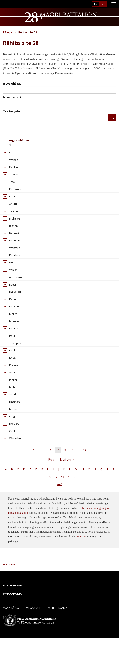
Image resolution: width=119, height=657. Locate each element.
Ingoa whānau (12, 83)
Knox (8, 377)
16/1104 (75, 266)
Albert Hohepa (37, 178)
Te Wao (9, 178)
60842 (74, 193)
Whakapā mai (12, 612)
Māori (102, 4)
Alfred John (35, 450)
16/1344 (75, 215)
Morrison (10, 332)
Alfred (32, 377)
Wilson (9, 273)
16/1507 (75, 362)
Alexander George (34, 323)
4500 (98, 428)
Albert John (35, 185)
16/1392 (75, 207)
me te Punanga (57, 627)
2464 (98, 303)
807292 (100, 384)
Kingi (8, 435)
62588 (99, 200)
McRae (9, 428)
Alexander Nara (38, 332)
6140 (98, 164)
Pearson (10, 244)
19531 (74, 399)
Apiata (9, 391)
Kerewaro (11, 193)
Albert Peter (35, 222)
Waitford (10, 251)
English (95, 4)
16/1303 (75, 321)
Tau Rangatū (11, 111)
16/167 (74, 156)
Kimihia (112, 117)
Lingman (10, 421)
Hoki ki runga (10, 583)
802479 (100, 185)
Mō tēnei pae (12, 604)
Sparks (9, 413)
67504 (99, 273)
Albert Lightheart (38, 193)
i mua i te (81, 555)
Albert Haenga (37, 164)
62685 (99, 244)
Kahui (8, 303)
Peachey (10, 259)
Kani (7, 200)
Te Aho (9, 215)
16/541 (74, 251)
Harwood (10, 295)
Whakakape (33, 627)
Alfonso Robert (37, 369)
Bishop (9, 230)
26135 (99, 351)
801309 (100, 369)
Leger (8, 288)
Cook (8, 369)
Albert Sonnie (36, 230)
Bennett (10, 237)
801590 (100, 391)
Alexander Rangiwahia (35, 342)
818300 (100, 295)
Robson (9, 310)
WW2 (56, 164)
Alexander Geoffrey (34, 312)
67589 (99, 178)
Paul (7, 351)
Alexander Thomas (34, 353)
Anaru (8, 207)
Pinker (9, 399)
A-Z (59, 503)
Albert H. (33, 156)
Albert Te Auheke (39, 237)
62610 (99, 259)
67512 (99, 230)
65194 (99, 332)
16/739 (74, 413)
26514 (99, 288)
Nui (7, 266)
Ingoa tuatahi (12, 97)
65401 (99, 340)
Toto (7, 185)
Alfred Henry (36, 443)
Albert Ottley (36, 200)
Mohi (8, 406)
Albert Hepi (35, 171)
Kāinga (7, 32)
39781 (99, 222)
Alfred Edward (37, 428)
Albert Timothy (37, 244)
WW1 (56, 156)
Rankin (9, 171)
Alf (30, 362)
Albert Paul (35, 207)
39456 (99, 310)
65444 (99, 237)
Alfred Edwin (36, 435)
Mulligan (10, 222)
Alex (31, 273)
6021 (98, 457)
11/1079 (75, 443)
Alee (31, 266)
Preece (9, 384)
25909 (99, 377)
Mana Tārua (11, 627)
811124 (100, 421)
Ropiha (9, 340)
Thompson (11, 362)
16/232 (74, 171)
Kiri (7, 156)
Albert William (36, 259)
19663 (74, 450)
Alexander (34, 281)
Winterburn (12, 457)
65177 (99, 406)
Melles (9, 321)
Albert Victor (35, 251)
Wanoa (9, 164)
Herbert (9, 443)
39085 (99, 435)
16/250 (74, 281)
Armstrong (11, 281)
